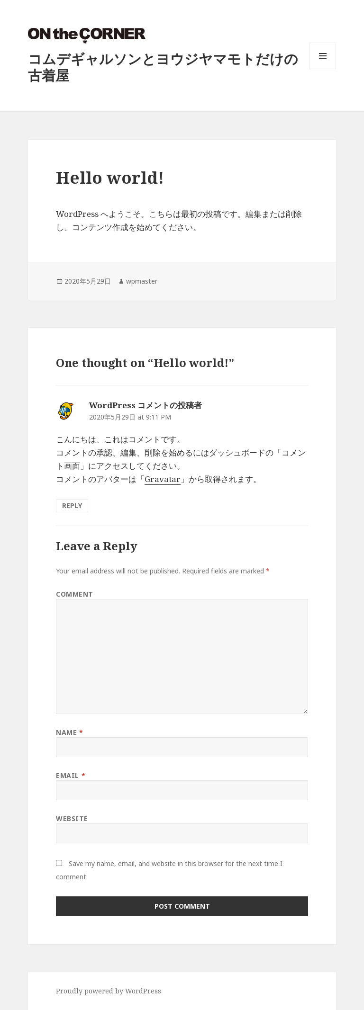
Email (70, 775)
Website (72, 818)
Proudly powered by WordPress (108, 990)
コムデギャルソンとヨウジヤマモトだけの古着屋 (163, 66)
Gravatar (163, 479)
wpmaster (141, 281)
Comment (74, 594)
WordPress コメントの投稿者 (145, 405)
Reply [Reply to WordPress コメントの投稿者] (72, 505)
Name (69, 732)
